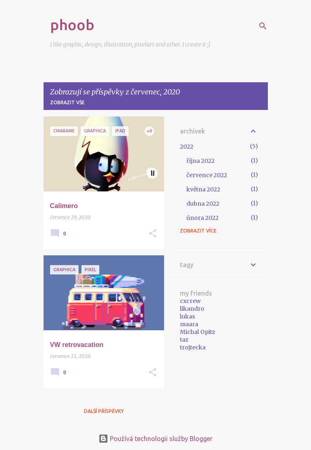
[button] (153, 233)
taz (184, 339)
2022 (186, 146)
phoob (72, 24)
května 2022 (203, 189)
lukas (187, 316)
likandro (192, 308)
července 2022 (206, 175)
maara (189, 324)
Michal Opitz (197, 332)
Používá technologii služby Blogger (155, 438)
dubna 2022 (202, 203)
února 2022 (202, 218)
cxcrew (190, 301)
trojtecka (193, 347)
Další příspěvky (104, 411)
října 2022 (200, 161)
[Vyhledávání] (263, 26)
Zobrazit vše (67, 102)
